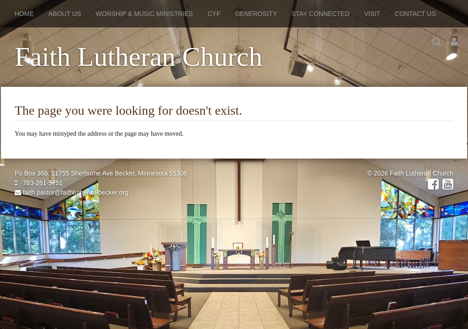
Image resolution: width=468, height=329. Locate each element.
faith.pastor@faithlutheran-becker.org (71, 192)
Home (24, 13)
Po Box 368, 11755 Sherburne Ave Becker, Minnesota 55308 (101, 173)
